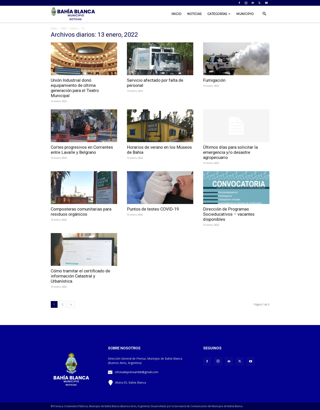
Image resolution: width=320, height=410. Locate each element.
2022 (64, 28)
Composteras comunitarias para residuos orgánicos (81, 212)
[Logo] (73, 14)
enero (73, 28)
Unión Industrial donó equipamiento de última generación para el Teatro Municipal (75, 88)
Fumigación (214, 80)
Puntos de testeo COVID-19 (153, 209)
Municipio (245, 14)
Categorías (218, 14)
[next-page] (71, 304)
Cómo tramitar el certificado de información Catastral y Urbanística (80, 276)
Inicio (176, 14)
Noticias (194, 14)
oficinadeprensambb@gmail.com (136, 372)
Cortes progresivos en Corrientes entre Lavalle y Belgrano (82, 150)
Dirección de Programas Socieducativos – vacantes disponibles (228, 214)
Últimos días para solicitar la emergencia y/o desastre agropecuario (230, 152)
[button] (264, 14)
